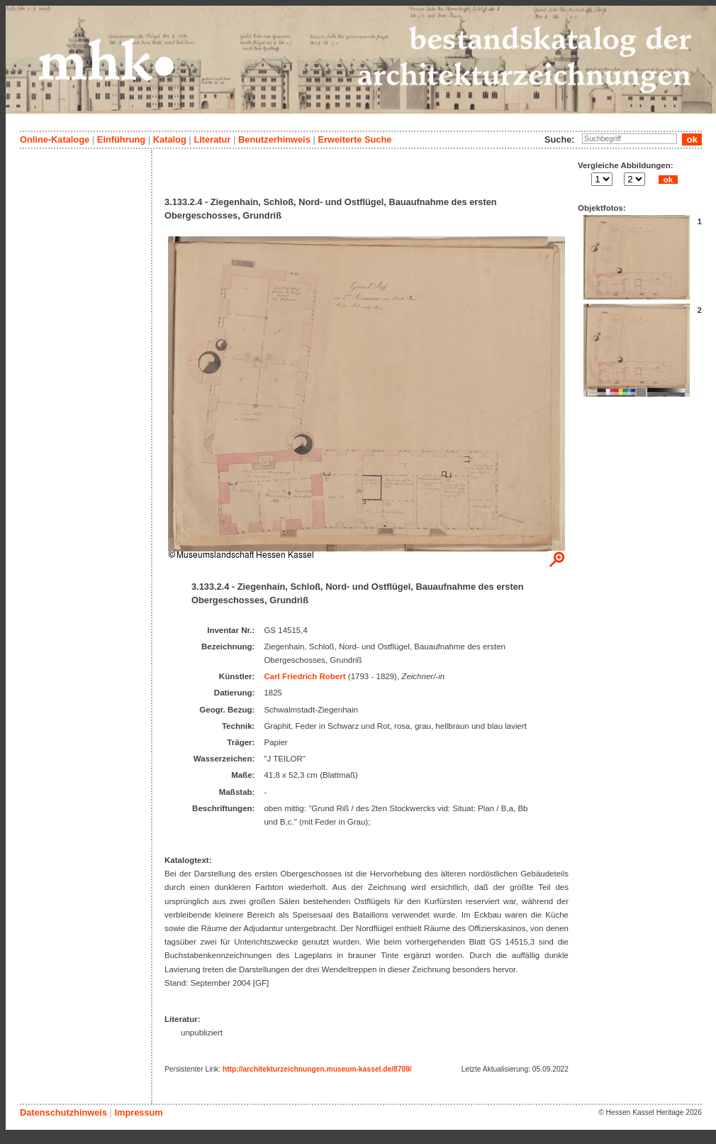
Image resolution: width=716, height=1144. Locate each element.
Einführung (121, 139)
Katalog (169, 139)
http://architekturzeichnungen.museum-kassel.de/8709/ (317, 1069)
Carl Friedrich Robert (304, 676)
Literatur (212, 139)
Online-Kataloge (54, 139)
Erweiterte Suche (354, 139)
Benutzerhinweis (274, 139)
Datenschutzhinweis (63, 1112)
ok (668, 179)
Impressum (138, 1112)
